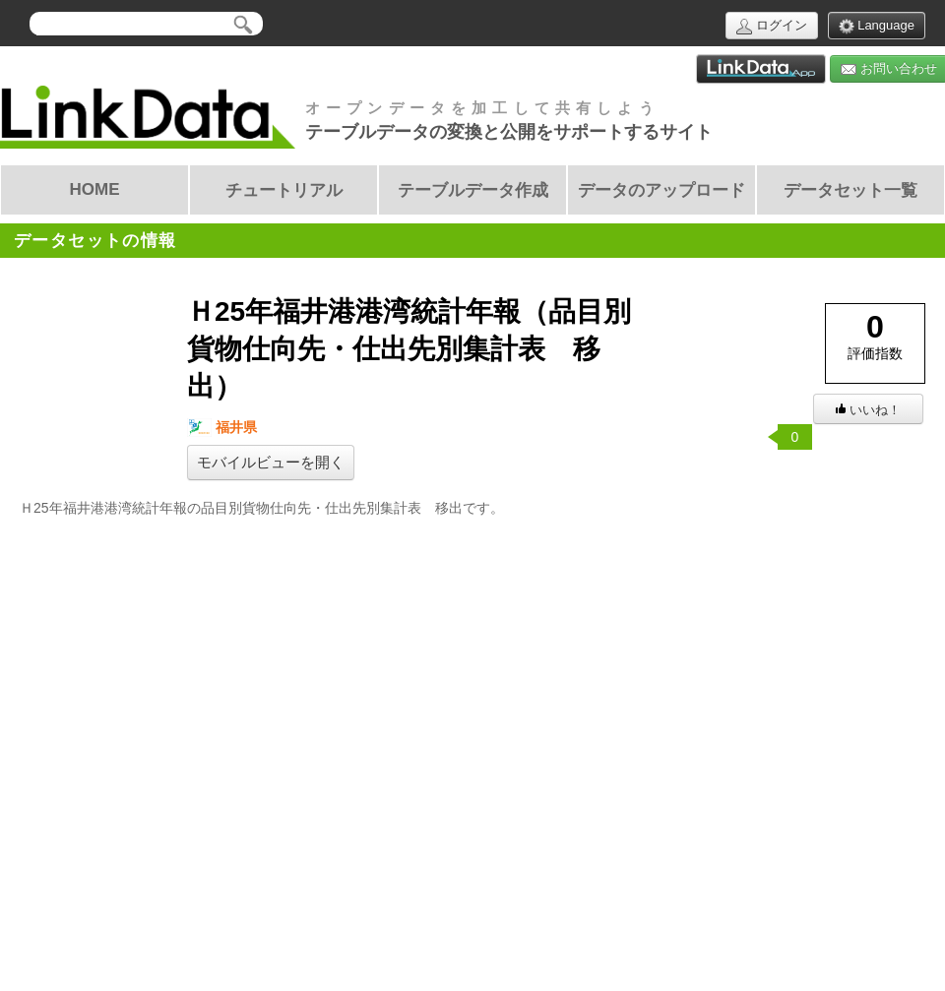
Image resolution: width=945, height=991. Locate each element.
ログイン (771, 26)
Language (876, 26)
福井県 (222, 427)
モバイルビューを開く (271, 462)
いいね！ (868, 410)
